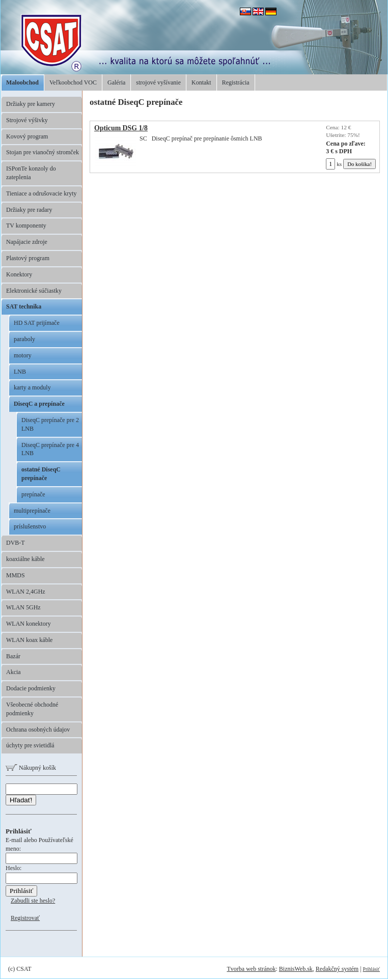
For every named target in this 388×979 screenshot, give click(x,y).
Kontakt (201, 82)
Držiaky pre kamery (30, 103)
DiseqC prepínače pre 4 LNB (50, 449)
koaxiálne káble (25, 559)
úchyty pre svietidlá (30, 745)
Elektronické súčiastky (34, 290)
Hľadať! (21, 800)
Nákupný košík (31, 767)
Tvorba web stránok (251, 968)
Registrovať (25, 917)
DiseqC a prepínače (39, 403)
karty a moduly (32, 387)
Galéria (116, 82)
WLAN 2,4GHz (25, 591)
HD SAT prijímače (37, 322)
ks (334, 164)
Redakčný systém (337, 968)
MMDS (15, 575)
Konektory (19, 274)
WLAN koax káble (29, 640)
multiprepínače (32, 510)
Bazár (13, 656)
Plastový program (27, 258)
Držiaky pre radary (29, 209)
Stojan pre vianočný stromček (42, 152)
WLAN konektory (28, 623)
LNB (20, 371)
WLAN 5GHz (23, 607)
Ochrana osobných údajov (38, 729)
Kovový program (27, 136)
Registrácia (236, 82)
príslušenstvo (30, 526)
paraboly (24, 339)
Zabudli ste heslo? (33, 900)
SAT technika (23, 306)
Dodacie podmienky (31, 688)
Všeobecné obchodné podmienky (32, 709)
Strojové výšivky (27, 120)
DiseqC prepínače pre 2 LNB (50, 424)
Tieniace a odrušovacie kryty (41, 193)
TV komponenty (26, 225)
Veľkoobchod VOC (73, 82)
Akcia (13, 672)
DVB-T (15, 542)
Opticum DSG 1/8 (121, 128)
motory (23, 355)
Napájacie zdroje (26, 241)
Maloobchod (22, 82)
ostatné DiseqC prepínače (41, 474)
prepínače (33, 494)
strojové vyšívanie (158, 82)
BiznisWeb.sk (296, 968)
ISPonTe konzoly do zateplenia (31, 173)
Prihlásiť (371, 969)
